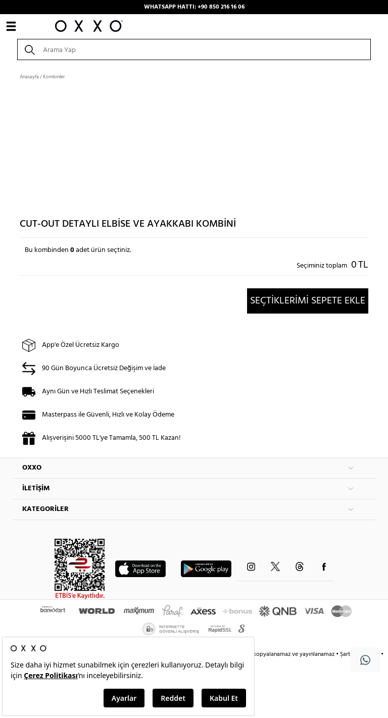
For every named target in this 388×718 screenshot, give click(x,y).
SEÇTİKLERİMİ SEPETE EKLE (307, 301)
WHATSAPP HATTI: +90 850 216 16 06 (194, 7)
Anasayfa (29, 77)
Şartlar (349, 654)
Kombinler (54, 77)
